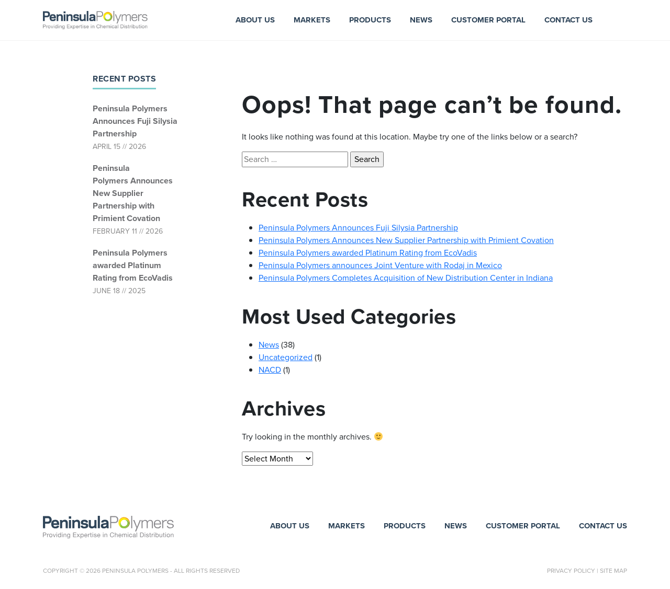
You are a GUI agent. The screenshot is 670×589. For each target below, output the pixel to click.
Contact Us (568, 20)
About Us (255, 20)
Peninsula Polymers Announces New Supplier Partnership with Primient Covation (133, 193)
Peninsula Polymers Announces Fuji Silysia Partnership (135, 121)
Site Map (613, 570)
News (421, 20)
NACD (270, 370)
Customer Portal (488, 20)
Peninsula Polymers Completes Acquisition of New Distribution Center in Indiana (406, 278)
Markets (312, 20)
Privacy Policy (571, 570)
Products (370, 20)
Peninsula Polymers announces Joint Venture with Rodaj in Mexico (380, 265)
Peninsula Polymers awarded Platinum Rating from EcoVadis (133, 265)
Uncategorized (285, 357)
